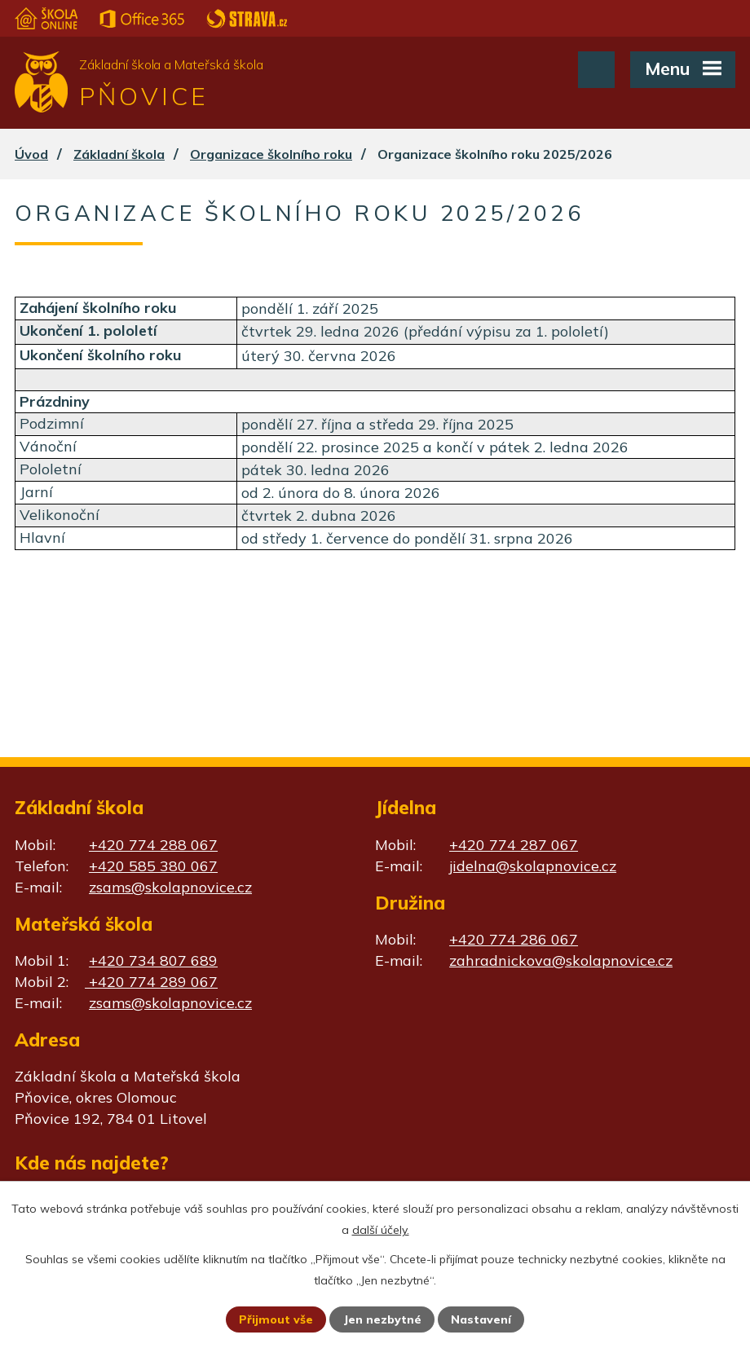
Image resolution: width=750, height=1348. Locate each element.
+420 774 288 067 (153, 844)
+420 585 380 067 (153, 866)
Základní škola (119, 154)
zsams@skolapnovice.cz (170, 887)
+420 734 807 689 (153, 960)
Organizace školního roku (271, 154)
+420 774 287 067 (513, 844)
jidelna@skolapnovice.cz (532, 866)
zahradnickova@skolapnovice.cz (561, 960)
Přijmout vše (276, 1319)
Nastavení (481, 1319)
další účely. (380, 1229)
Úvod (31, 154)
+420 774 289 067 (151, 981)
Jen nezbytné (382, 1319)
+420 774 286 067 (513, 939)
